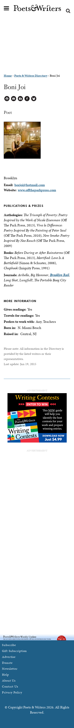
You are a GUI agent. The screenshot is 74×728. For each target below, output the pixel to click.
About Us (9, 680)
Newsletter (10, 668)
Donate (7, 662)
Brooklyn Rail (59, 274)
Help (5, 674)
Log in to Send (13, 98)
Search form (68, 11)
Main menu (6, 8)
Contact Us (10, 686)
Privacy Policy (12, 692)
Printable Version (7, 98)
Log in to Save (20, 98)
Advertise (9, 657)
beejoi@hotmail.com (29, 184)
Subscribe (9, 645)
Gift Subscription (14, 651)
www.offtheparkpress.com (37, 189)
